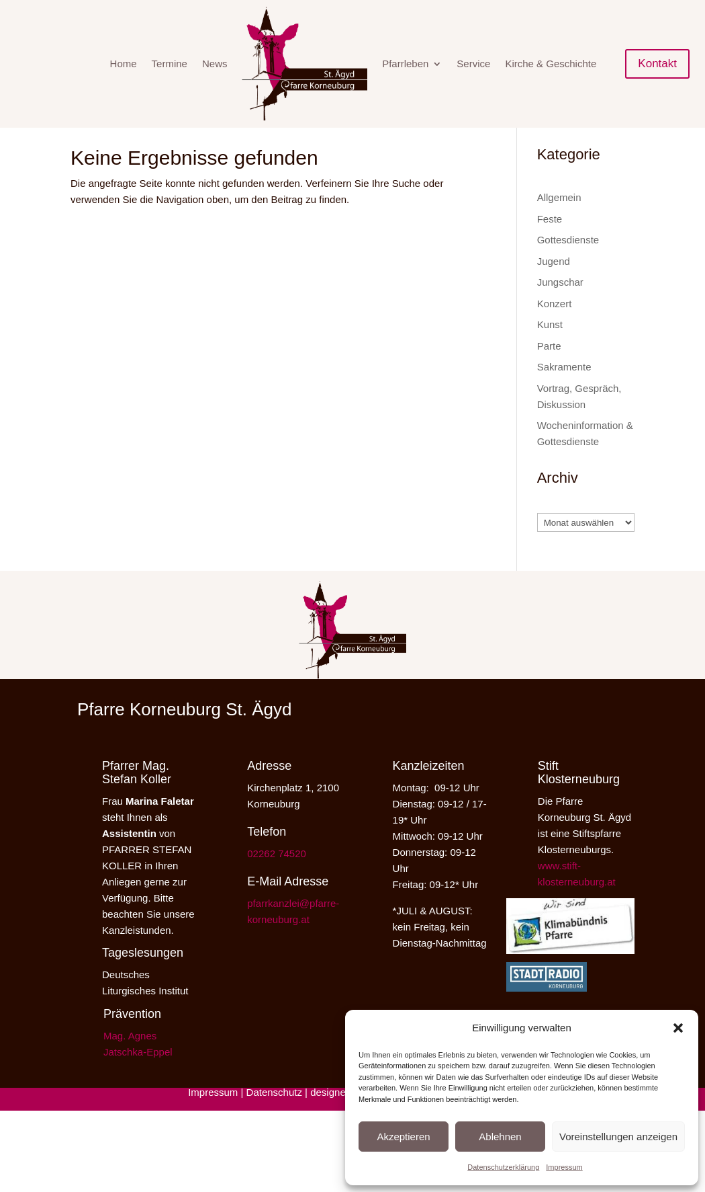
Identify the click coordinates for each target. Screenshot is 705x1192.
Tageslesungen (142, 973)
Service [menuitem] (473, 63)
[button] (678, 1028)
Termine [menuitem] (169, 63)
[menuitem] (304, 64)
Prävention (132, 1034)
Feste (550, 239)
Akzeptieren (403, 1136)
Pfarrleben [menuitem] (405, 63)
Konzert (554, 323)
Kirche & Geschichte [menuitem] (550, 63)
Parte (549, 366)
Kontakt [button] (657, 63)
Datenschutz (274, 1112)
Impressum (564, 1167)
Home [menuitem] (123, 63)
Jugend (553, 281)
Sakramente (564, 387)
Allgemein (559, 217)
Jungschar (560, 302)
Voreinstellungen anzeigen (618, 1136)
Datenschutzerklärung (503, 1167)
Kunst (550, 344)
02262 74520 (276, 873)
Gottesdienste (568, 260)
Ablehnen (500, 1136)
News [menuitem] (215, 63)
